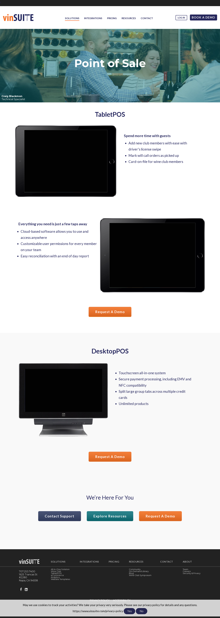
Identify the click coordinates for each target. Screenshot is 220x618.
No (141, 611)
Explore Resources (110, 518)
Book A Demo (203, 17)
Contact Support (54, 518)
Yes (129, 611)
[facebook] (21, 592)
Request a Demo (110, 312)
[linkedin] (26, 592)
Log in (181, 17)
